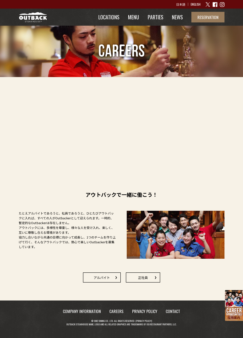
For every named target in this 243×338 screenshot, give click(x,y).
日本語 (180, 4)
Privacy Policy (143, 321)
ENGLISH (195, 4)
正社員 (143, 277)
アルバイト (102, 277)
